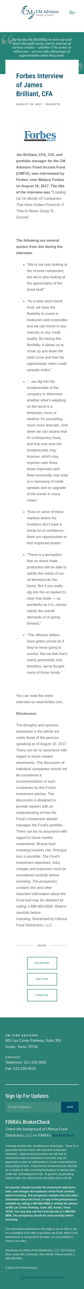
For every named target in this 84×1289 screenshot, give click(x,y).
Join (70, 1107)
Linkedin (42, 995)
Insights (53, 104)
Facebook (42, 963)
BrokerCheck (63, 1135)
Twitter (42, 979)
